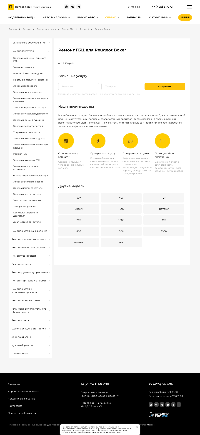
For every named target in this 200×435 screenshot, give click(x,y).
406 (121, 197)
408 (78, 231)
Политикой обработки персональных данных (99, 432)
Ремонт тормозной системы (29, 280)
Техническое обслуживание (28, 42)
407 (78, 197)
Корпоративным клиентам (24, 391)
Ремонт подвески (22, 264)
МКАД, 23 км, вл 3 (96, 404)
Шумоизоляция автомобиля (29, 328)
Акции (185, 17)
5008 (163, 231)
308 (121, 242)
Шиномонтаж (20, 353)
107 (163, 197)
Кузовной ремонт (22, 345)
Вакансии (14, 384)
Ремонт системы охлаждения (29, 230)
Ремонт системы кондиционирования (25, 290)
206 (121, 231)
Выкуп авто (86, 17)
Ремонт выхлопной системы (29, 247)
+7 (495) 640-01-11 (164, 6)
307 (163, 220)
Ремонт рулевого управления (30, 272)
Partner (78, 242)
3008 (121, 220)
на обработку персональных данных (119, 94)
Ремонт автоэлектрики (26, 300)
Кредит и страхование (21, 398)
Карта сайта (15, 405)
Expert (78, 208)
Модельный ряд (20, 17)
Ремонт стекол (21, 320)
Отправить (165, 86)
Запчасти (134, 17)
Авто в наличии (55, 17)
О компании (158, 17)
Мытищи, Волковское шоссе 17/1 (100, 394)
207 (78, 220)
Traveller (163, 208)
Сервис (111, 17)
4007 (121, 208)
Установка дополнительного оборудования (29, 310)
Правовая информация (22, 413)
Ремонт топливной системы (29, 239)
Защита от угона (22, 336)
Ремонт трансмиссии (24, 255)
